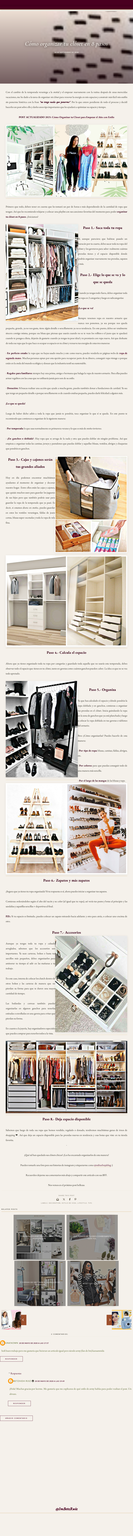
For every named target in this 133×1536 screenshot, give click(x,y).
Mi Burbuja (13, 1532)
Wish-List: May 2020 (116, 1230)
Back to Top (125, 1532)
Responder (11, 1298)
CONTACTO (7, 1509)
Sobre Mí (6, 1503)
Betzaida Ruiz (22, 1320)
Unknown (11, 1282)
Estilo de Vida (69, 1203)
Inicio (4, 1497)
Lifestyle (82, 1203)
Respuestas (16, 1313)
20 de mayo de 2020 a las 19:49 (50, 1321)
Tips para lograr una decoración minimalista (17, 1230)
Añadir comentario (16, 1358)
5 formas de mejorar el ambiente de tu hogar (83, 1230)
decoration (55, 1203)
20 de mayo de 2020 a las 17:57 (34, 1283)
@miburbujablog (102, 1165)
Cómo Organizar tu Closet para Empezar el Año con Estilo (83, 117)
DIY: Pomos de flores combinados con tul (50, 1230)
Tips (90, 1203)
